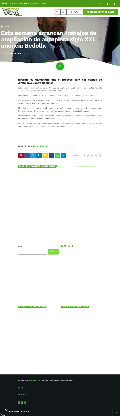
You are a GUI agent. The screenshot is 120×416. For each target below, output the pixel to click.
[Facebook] (115, 4)
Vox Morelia (34, 381)
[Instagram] (108, 4)
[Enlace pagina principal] (12, 12)
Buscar (21, 246)
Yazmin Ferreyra (39, 146)
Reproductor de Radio (100, 12)
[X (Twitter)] (100, 4)
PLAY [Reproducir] (74, 12)
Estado (5, 26)
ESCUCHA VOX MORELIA (24, 3)
